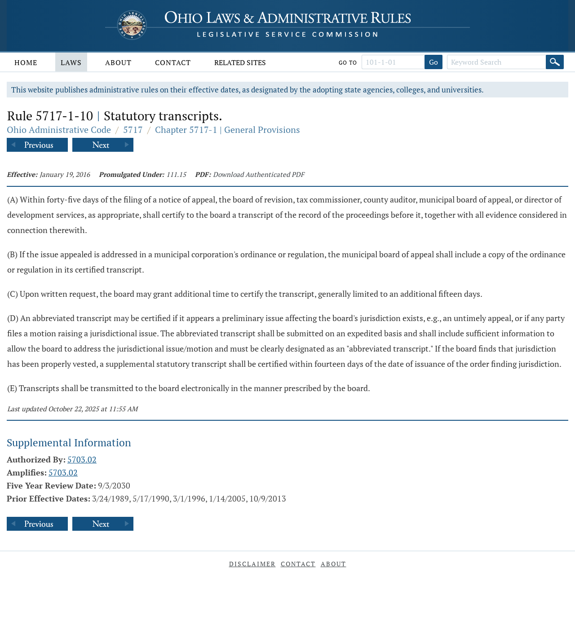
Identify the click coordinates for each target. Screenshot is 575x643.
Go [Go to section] (433, 62)
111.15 (176, 174)
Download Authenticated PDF (258, 174)
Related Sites (240, 62)
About (118, 62)
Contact (173, 62)
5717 (133, 129)
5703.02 (82, 459)
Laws (71, 62)
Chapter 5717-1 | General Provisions (227, 129)
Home (25, 62)
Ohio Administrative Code (59, 129)
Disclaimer (252, 563)
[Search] (555, 62)
